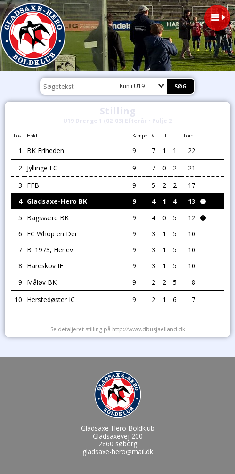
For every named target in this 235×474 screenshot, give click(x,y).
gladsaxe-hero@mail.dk (117, 451)
